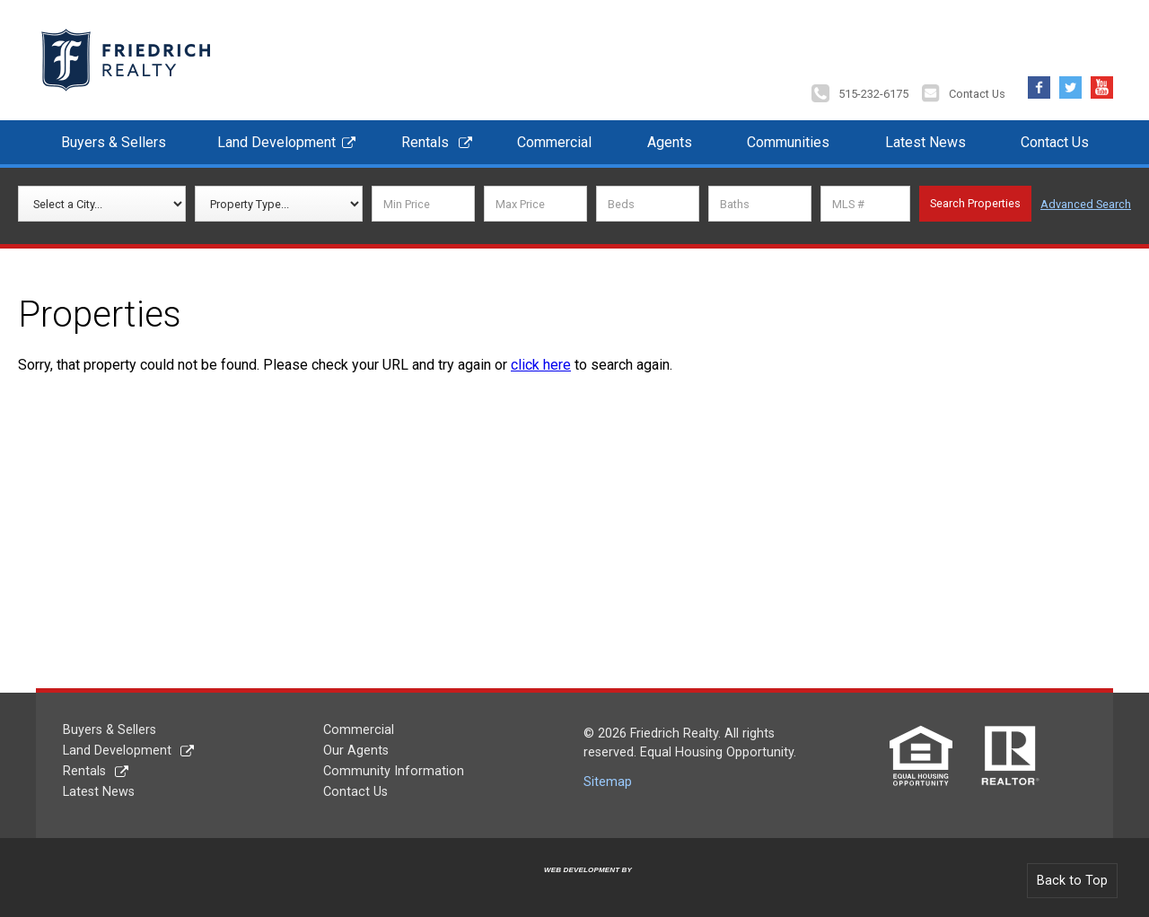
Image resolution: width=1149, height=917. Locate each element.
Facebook (1039, 83)
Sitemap (607, 782)
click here (541, 364)
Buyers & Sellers (113, 142)
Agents (669, 142)
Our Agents (356, 750)
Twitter (1070, 83)
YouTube (1102, 83)
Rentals (425, 142)
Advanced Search (1085, 204)
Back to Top (1072, 880)
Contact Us (977, 93)
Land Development (276, 142)
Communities (788, 142)
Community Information (393, 771)
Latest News (925, 142)
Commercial (554, 142)
